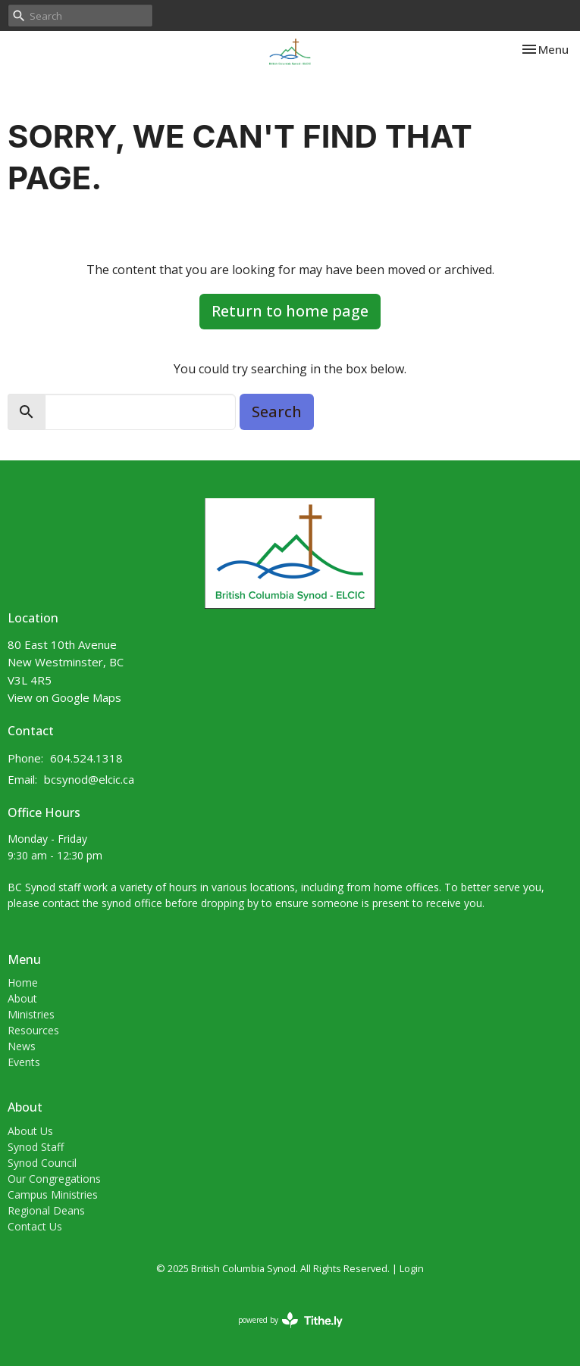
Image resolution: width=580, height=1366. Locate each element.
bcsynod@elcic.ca (89, 779)
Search (277, 411)
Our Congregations (54, 1178)
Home (23, 982)
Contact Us (35, 1226)
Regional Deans (46, 1210)
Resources (33, 1030)
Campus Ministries (53, 1194)
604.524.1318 (86, 758)
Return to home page (290, 311)
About (22, 998)
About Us (30, 1131)
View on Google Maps (64, 697)
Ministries (31, 1014)
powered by (290, 1320)
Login (412, 1268)
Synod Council (42, 1162)
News (22, 1046)
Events (24, 1062)
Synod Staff (36, 1147)
